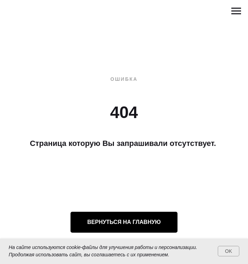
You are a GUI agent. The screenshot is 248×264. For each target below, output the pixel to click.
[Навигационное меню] (236, 11)
